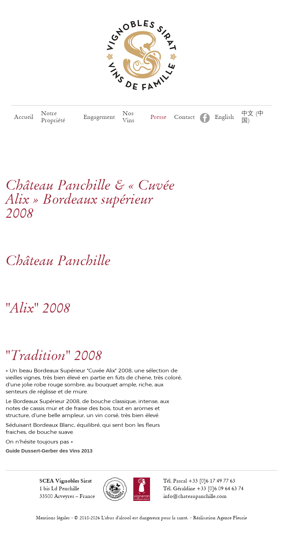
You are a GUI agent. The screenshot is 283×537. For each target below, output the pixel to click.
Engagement (99, 117)
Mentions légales (53, 518)
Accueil (23, 117)
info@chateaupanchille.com (195, 496)
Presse (158, 117)
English (224, 117)
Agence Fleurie (232, 518)
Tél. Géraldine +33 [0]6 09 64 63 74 (203, 489)
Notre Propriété (53, 117)
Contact (184, 117)
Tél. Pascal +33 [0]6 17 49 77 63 (199, 481)
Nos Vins (128, 117)
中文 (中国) (253, 117)
